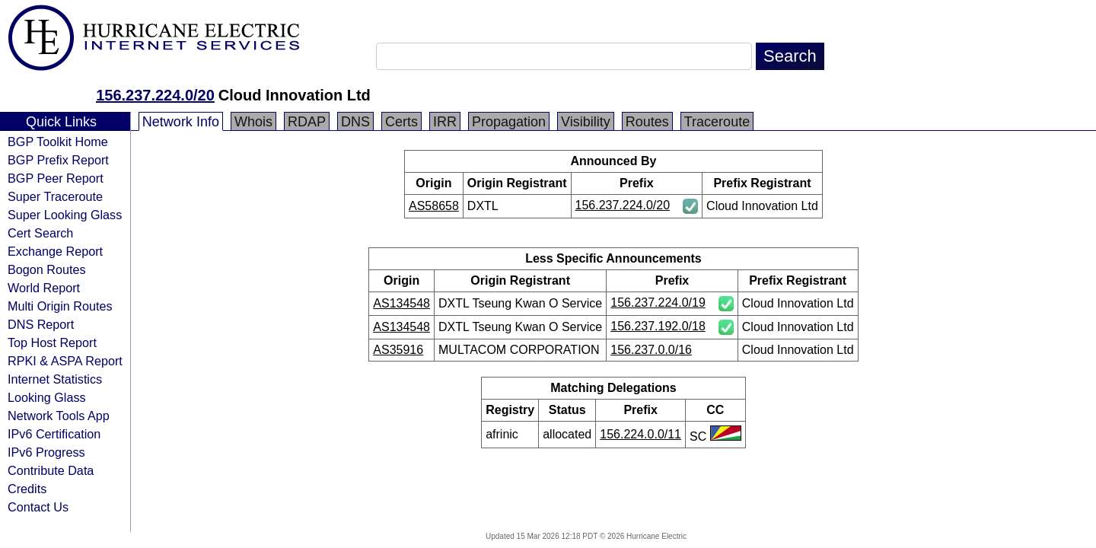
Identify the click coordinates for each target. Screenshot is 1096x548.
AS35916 (398, 349)
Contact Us (38, 507)
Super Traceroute (55, 196)
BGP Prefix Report (58, 160)
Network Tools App (59, 415)
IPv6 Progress (46, 452)
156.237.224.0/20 (155, 95)
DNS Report (41, 324)
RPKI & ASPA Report (65, 361)
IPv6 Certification (54, 434)
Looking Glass (47, 397)
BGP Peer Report (56, 178)
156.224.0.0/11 (640, 434)
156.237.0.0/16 (651, 349)
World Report (44, 288)
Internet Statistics (55, 379)
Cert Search (40, 233)
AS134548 (401, 303)
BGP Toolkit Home (58, 141)
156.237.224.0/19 (658, 302)
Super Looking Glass (65, 214)
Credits (27, 488)
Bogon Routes (47, 269)
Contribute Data (51, 470)
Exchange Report (55, 251)
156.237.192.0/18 (658, 326)
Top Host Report (52, 342)
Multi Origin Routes (60, 306)
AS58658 (434, 205)
